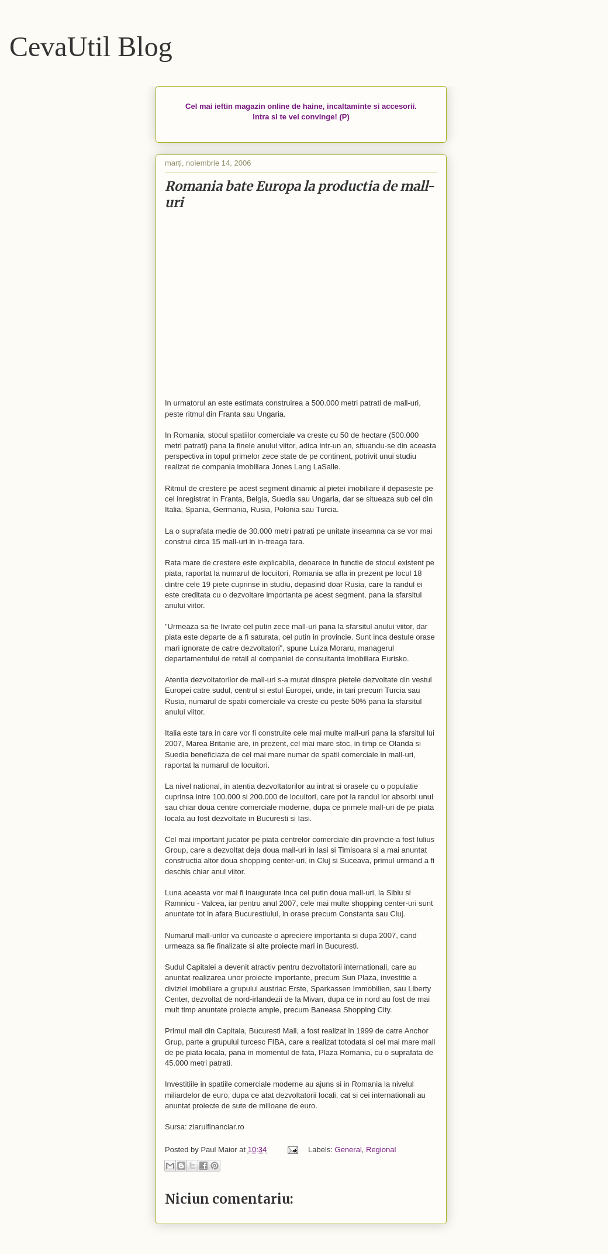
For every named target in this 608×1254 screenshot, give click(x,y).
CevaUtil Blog (90, 46)
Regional (381, 1149)
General (348, 1149)
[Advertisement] (301, 305)
